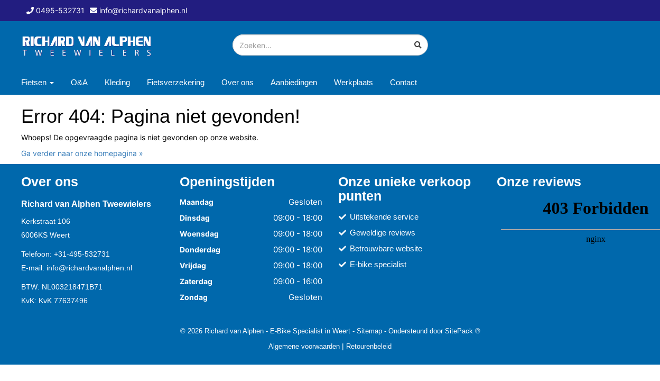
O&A (79, 82)
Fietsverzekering (175, 82)
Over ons (237, 82)
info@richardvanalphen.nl (89, 268)
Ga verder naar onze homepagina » (82, 153)
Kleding (117, 82)
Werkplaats (353, 82)
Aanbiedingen (294, 82)
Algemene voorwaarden (304, 346)
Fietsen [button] (37, 82)
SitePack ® (462, 330)
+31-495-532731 (82, 254)
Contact (403, 82)
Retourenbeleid (369, 346)
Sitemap (369, 330)
